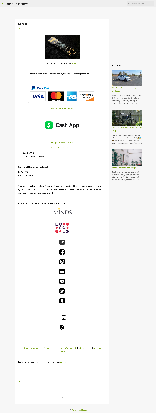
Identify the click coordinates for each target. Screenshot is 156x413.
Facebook (45, 348)
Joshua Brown (17, 4)
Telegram (55, 348)
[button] (19, 29)
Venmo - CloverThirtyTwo (62, 148)
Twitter (24, 348)
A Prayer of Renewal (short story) (124, 168)
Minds (81, 348)
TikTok (62, 352)
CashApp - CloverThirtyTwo (62, 143)
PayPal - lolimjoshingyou (62, 109)
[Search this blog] (143, 3)
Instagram (34, 348)
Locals (89, 348)
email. (63, 362)
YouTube (64, 348)
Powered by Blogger (78, 410)
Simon (74, 63)
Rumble (73, 348)
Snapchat (97, 348)
